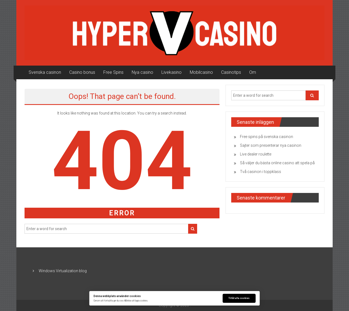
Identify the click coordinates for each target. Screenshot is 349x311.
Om (252, 72)
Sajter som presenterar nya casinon (270, 145)
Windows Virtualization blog (63, 271)
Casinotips (231, 72)
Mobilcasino (201, 72)
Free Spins (113, 72)
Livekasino (171, 72)
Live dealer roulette (255, 154)
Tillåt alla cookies (238, 298)
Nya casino (142, 72)
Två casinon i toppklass (260, 171)
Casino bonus (82, 72)
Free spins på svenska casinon (266, 136)
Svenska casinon (45, 72)
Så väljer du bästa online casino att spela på (277, 163)
